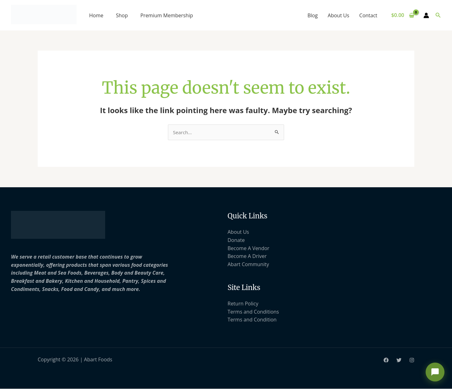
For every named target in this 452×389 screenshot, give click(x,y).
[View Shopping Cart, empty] (403, 15)
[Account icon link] (426, 15)
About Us (338, 15)
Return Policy (243, 303)
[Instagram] (411, 360)
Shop (122, 15)
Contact (368, 15)
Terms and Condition (252, 320)
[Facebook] (386, 360)
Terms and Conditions (253, 312)
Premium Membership (166, 15)
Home (96, 15)
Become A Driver (247, 256)
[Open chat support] (435, 372)
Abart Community (248, 264)
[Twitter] (398, 360)
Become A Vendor (248, 248)
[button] (438, 15)
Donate (236, 240)
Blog (312, 15)
